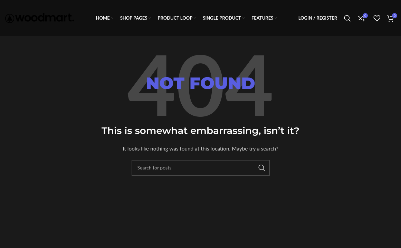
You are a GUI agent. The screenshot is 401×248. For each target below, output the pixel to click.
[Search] (347, 18)
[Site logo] (39, 17)
